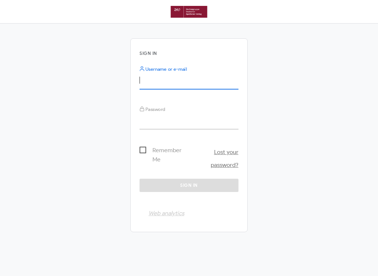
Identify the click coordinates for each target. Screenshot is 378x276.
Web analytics (166, 213)
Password (152, 109)
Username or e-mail (163, 69)
